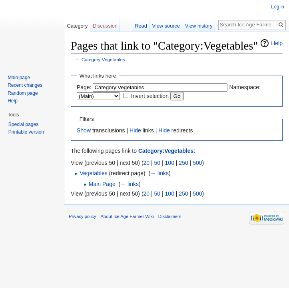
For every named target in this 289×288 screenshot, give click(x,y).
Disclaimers (169, 216)
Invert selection (150, 96)
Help (277, 43)
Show (84, 130)
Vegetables (93, 173)
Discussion (105, 26)
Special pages (23, 124)
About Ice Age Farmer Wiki (127, 216)
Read (141, 26)
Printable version (26, 132)
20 (147, 163)
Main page (19, 77)
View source (166, 26)
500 (197, 163)
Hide (135, 130)
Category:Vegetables (103, 59)
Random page (23, 93)
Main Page (102, 184)
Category (77, 26)
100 (169, 163)
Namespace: (245, 87)
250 (183, 163)
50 (157, 163)
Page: (84, 87)
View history (199, 26)
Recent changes (25, 85)
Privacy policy (82, 216)
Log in (277, 7)
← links (159, 173)
